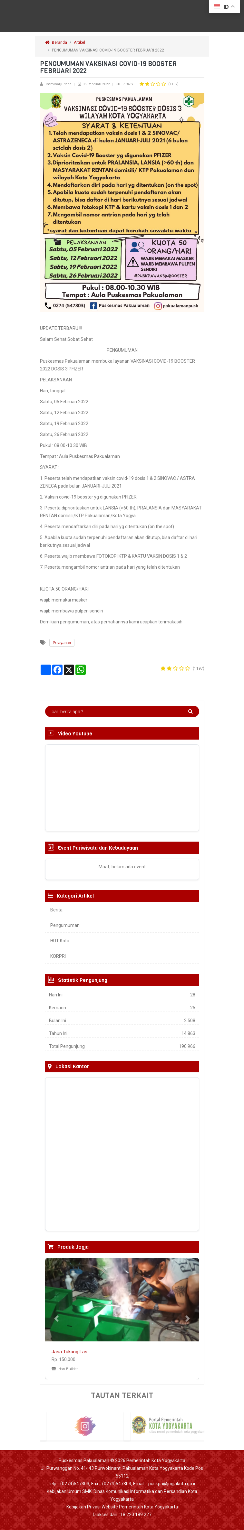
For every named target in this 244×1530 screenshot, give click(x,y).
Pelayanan (62, 642)
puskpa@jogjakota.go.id (172, 1483)
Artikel (79, 42)
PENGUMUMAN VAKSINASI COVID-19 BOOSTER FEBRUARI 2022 (108, 50)
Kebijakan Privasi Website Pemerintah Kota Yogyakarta (122, 1506)
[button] (56, 1318)
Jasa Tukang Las (69, 1352)
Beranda (56, 42)
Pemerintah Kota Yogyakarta (155, 1460)
